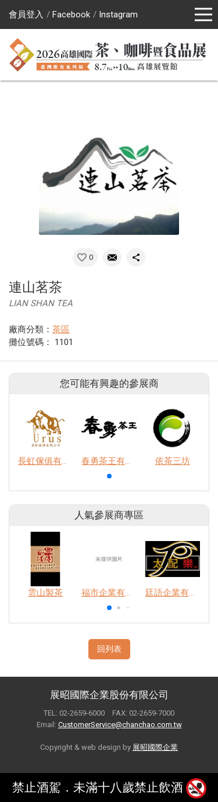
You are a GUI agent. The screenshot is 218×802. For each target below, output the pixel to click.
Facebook (71, 14)
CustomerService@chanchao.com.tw (120, 724)
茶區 (61, 329)
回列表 (109, 649)
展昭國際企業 (155, 747)
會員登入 (26, 14)
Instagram (118, 14)
